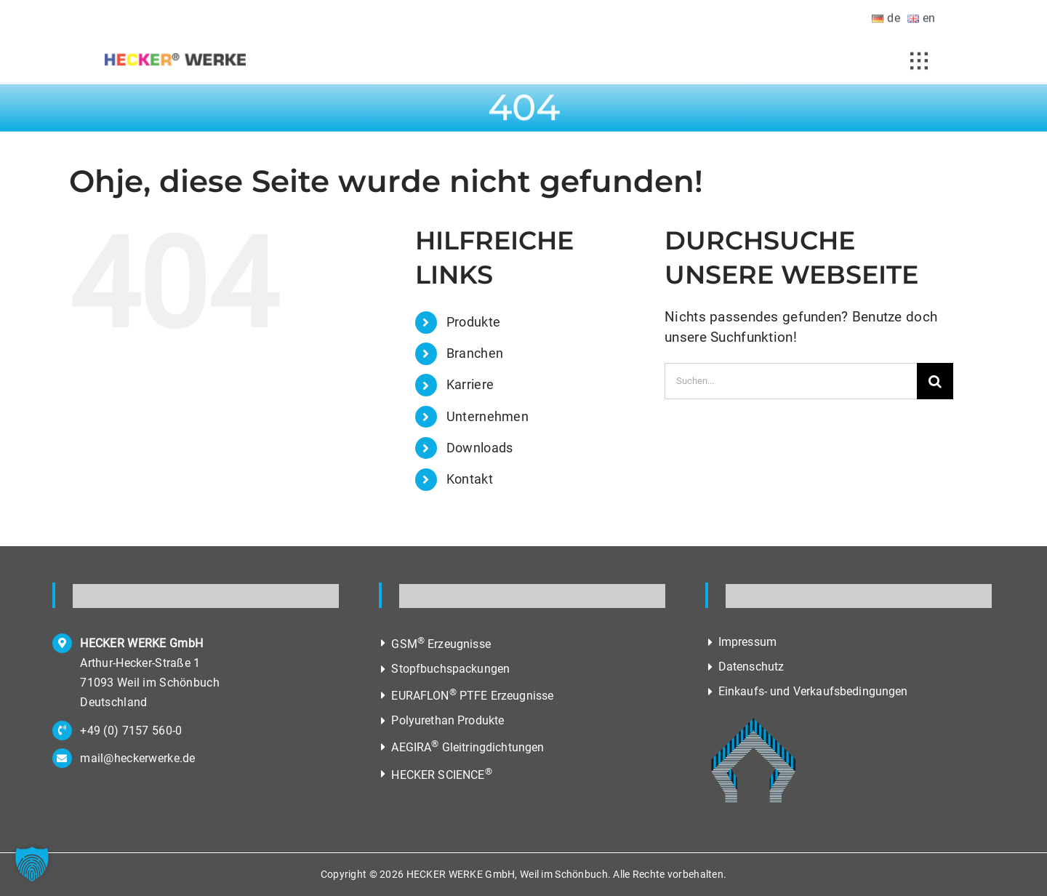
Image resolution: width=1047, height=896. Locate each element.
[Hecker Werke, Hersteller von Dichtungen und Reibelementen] (175, 63)
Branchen (474, 353)
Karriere (470, 384)
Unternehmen (487, 416)
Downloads (479, 447)
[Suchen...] (791, 381)
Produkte (473, 321)
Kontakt (469, 479)
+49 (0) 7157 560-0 (131, 730)
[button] (32, 864)
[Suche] (935, 381)
